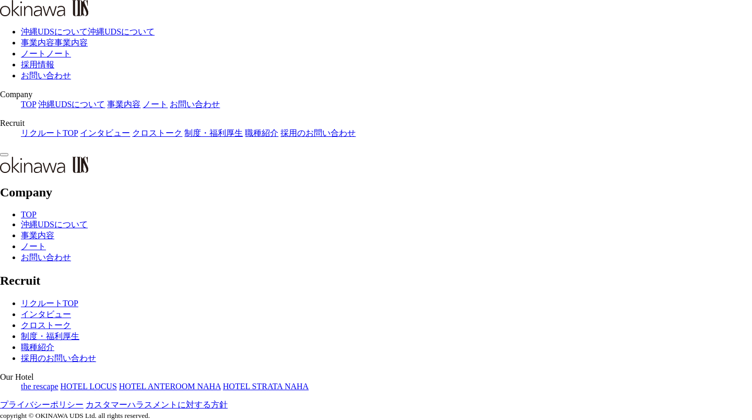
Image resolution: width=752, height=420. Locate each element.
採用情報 (37, 64)
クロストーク (157, 133)
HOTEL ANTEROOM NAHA (170, 386)
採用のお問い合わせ (318, 133)
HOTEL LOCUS (89, 386)
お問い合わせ (46, 75)
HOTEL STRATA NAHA (266, 386)
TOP (28, 104)
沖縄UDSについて (71, 104)
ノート (155, 104)
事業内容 (123, 104)
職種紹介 (261, 133)
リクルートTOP (49, 133)
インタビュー (105, 133)
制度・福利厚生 (213, 133)
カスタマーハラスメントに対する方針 (157, 404)
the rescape (39, 386)
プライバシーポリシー (42, 404)
